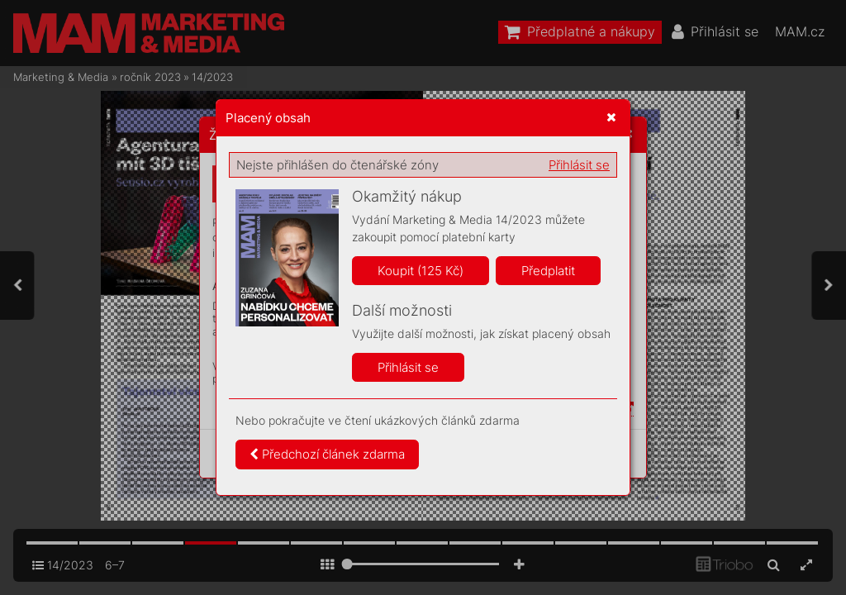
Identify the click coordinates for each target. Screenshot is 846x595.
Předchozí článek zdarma (327, 454)
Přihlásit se (579, 165)
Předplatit (548, 270)
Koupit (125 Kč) (420, 270)
